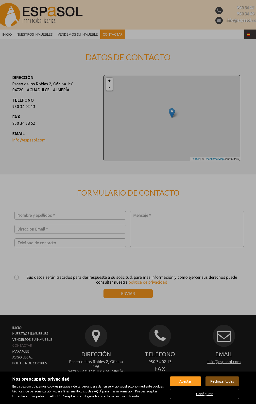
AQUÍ (98, 391)
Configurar (204, 394)
